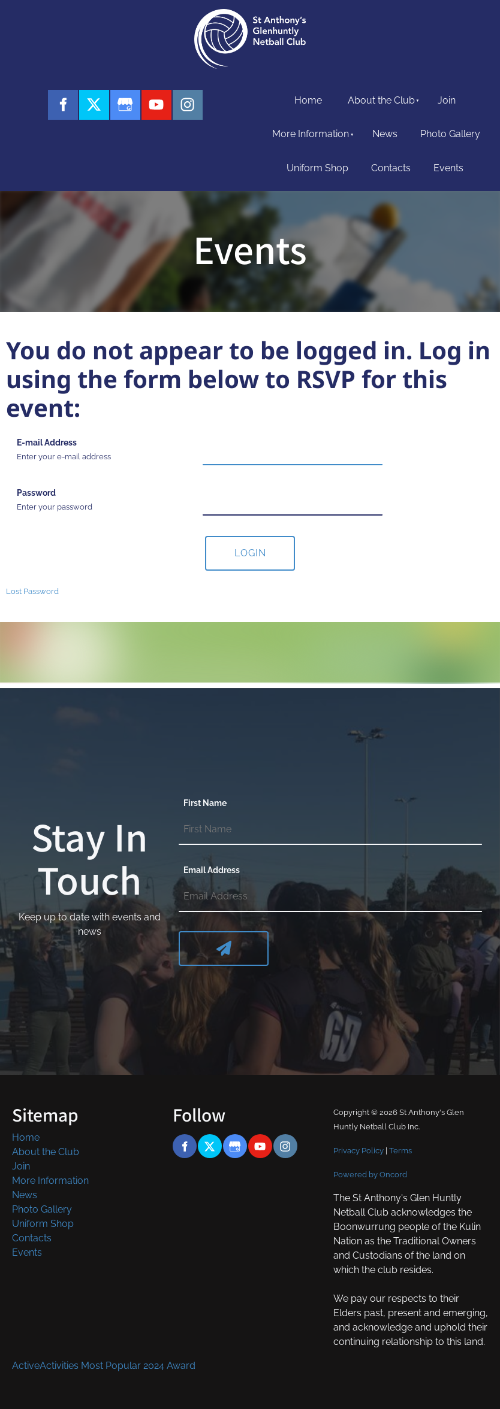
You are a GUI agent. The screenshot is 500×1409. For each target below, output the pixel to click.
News (384, 134)
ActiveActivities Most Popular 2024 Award (103, 1365)
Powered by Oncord (370, 1174)
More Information (310, 134)
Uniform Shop (317, 168)
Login (250, 553)
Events (448, 168)
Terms (400, 1150)
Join (447, 100)
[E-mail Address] (292, 450)
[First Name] (330, 830)
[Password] (292, 501)
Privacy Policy (358, 1150)
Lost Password (32, 591)
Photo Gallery (450, 134)
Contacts (391, 168)
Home (308, 100)
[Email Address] (330, 897)
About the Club (381, 100)
